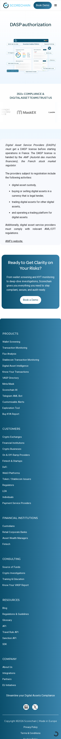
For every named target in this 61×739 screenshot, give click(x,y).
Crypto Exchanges (12, 436)
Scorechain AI (9, 389)
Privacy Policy (31, 727)
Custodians (8, 526)
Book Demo (42, 5)
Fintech (6, 544)
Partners (7, 679)
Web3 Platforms (11, 473)
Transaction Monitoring (14, 347)
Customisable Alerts (13, 401)
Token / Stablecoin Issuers (16, 479)
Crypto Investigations (13, 573)
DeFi (4, 467)
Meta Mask (8, 383)
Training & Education (13, 579)
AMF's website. (14, 241)
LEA (4, 491)
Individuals (8, 497)
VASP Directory (10, 377)
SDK (4, 644)
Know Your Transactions (15, 371)
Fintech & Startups (12, 461)
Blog (4, 608)
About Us (7, 667)
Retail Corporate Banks (14, 532)
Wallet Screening (11, 341)
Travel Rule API (10, 632)
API (4, 626)
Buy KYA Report (10, 414)
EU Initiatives (9, 685)
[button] (56, 5)
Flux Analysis (9, 353)
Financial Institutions (13, 442)
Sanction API (9, 638)
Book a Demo (30, 299)
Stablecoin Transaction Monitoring (20, 359)
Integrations (8, 673)
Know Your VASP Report (15, 585)
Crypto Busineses (11, 448)
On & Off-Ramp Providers (16, 455)
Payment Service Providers (16, 503)
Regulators (8, 485)
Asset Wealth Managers (15, 538)
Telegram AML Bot (12, 395)
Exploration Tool (11, 408)
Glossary (7, 620)
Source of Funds (11, 567)
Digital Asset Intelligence (15, 365)
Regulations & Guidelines (15, 614)
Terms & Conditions (30, 733)
